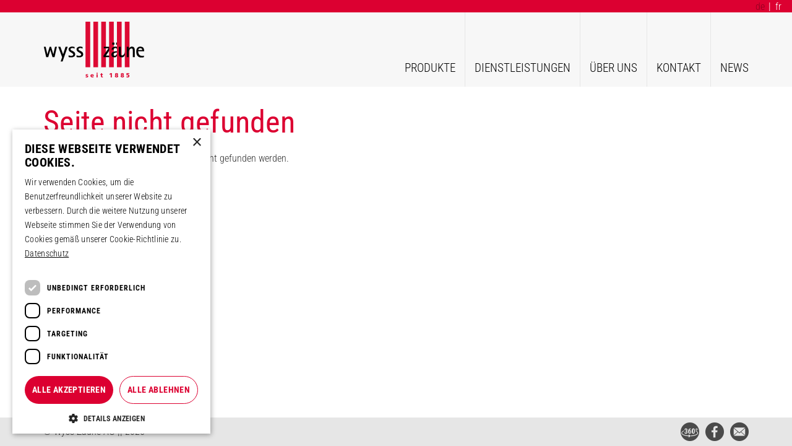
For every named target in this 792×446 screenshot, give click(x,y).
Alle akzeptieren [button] (69, 390)
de (760, 6)
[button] (111, 418)
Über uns (613, 68)
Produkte (430, 68)
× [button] (196, 142)
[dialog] (111, 281)
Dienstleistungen (522, 68)
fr (778, 6)
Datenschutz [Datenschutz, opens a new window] (47, 253)
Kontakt (678, 68)
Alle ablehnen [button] (158, 390)
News (734, 68)
